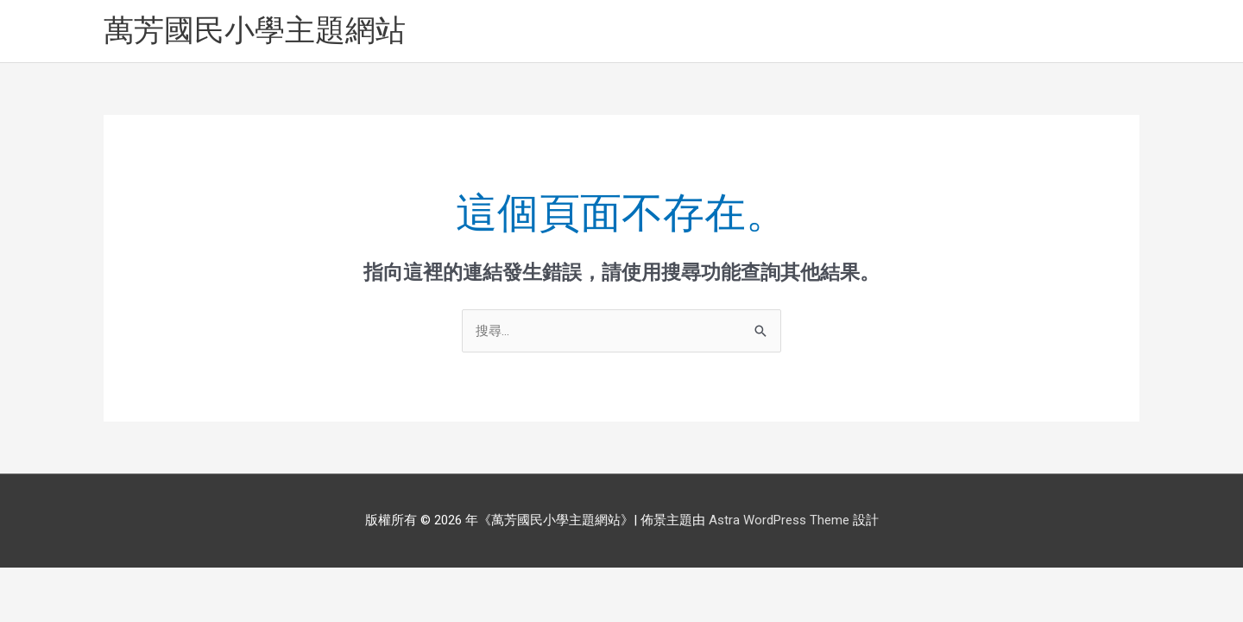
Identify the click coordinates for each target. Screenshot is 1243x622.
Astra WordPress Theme (779, 520)
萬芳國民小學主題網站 (255, 30)
